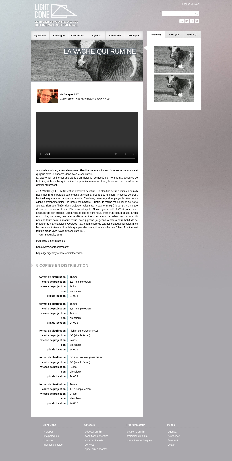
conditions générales (96, 436)
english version (190, 4)
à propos (48, 431)
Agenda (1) (192, 34)
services (89, 444)
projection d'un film (137, 436)
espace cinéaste (94, 440)
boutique (48, 440)
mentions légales (53, 444)
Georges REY (71, 94)
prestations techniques (139, 440)
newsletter (174, 436)
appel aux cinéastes (96, 449)
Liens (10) (174, 34)
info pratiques (51, 436)
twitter (171, 444)
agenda (172, 431)
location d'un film (136, 431)
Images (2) (156, 34)
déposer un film (93, 431)
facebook (173, 440)
